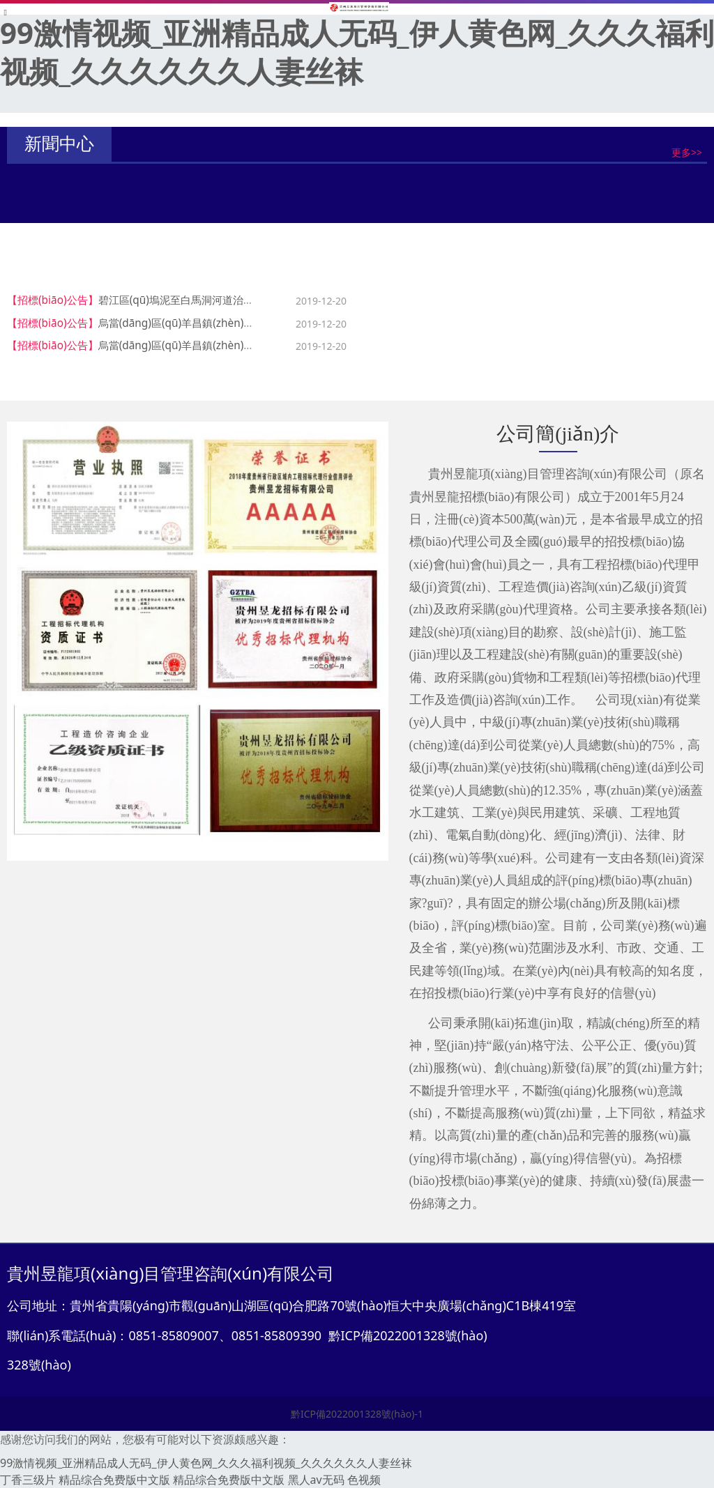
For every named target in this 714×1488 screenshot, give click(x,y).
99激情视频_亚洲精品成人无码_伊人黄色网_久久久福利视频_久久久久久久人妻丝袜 (357, 52)
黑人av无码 (316, 1479)
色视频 (364, 1479)
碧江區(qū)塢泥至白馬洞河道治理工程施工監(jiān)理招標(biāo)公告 (254, 300)
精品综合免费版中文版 (114, 1479)
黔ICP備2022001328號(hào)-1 (357, 1413)
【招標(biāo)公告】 (52, 300)
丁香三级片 (28, 1479)
